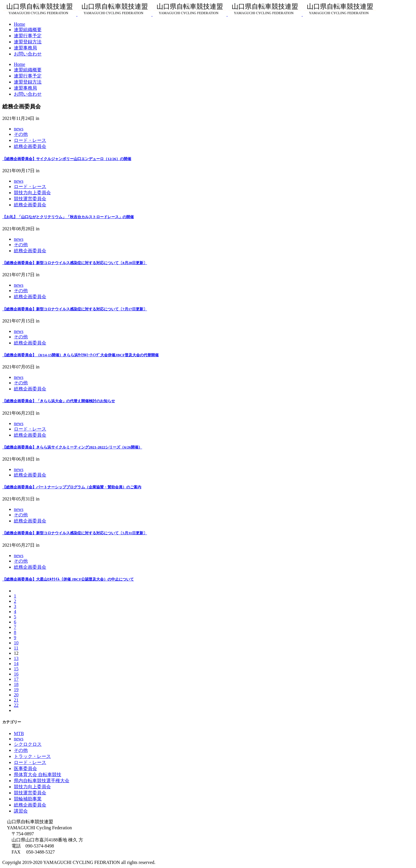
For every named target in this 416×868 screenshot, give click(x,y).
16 (16, 674)
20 (16, 694)
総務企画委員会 (30, 146)
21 (16, 700)
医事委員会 (25, 768)
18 (16, 684)
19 (16, 689)
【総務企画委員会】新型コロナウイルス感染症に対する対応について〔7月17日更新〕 (74, 309)
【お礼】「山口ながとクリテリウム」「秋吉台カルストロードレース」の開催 (68, 217)
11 (16, 648)
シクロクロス (28, 744)
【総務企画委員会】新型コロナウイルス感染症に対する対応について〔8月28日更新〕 (74, 263)
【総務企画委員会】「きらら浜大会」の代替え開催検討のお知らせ (58, 401)
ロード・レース (30, 140)
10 (16, 642)
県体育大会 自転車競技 (37, 774)
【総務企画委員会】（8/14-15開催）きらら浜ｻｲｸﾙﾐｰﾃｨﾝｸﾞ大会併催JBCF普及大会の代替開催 (80, 355)
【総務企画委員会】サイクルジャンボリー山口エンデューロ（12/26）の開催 (66, 159)
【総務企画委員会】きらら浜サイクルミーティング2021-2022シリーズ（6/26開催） (72, 447)
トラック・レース (32, 756)
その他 (21, 134)
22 (16, 705)
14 (16, 663)
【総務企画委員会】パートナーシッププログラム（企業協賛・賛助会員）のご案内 (71, 487)
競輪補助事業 (28, 798)
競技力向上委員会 (32, 192)
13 (16, 658)
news (18, 128)
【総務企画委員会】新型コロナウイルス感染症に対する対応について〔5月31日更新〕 (74, 533)
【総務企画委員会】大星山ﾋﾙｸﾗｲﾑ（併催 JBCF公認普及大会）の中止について (68, 579)
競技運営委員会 (30, 198)
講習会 (21, 810)
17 (16, 679)
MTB (19, 733)
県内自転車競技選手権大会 (41, 780)
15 (16, 668)
